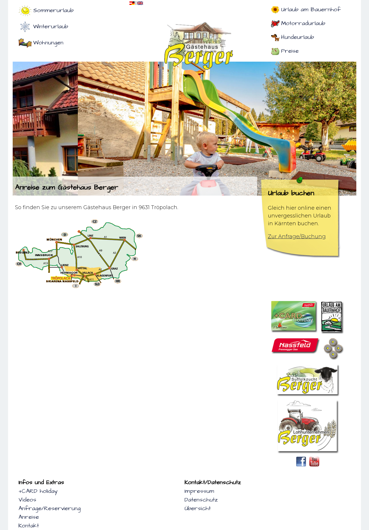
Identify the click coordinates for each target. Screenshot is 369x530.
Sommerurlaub (53, 10)
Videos (27, 500)
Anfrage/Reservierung (49, 508)
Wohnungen (48, 43)
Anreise (28, 517)
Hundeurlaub (297, 37)
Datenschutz (201, 500)
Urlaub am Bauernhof (311, 9)
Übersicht (197, 508)
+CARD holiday (38, 491)
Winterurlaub (50, 26)
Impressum (199, 491)
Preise (290, 51)
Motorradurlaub (303, 23)
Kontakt (28, 526)
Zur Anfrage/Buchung (297, 236)
